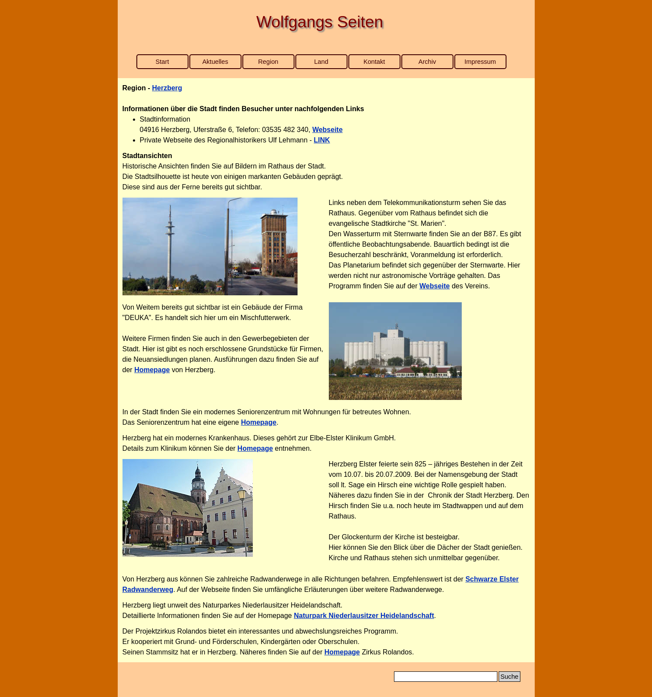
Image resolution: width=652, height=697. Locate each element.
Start (162, 61)
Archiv (427, 61)
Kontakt (374, 61)
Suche (509, 676)
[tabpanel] (326, 114)
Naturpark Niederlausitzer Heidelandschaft (364, 615)
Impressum (480, 61)
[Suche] (445, 676)
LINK (322, 140)
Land (321, 61)
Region (268, 61)
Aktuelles (215, 61)
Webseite (327, 129)
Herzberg (167, 88)
